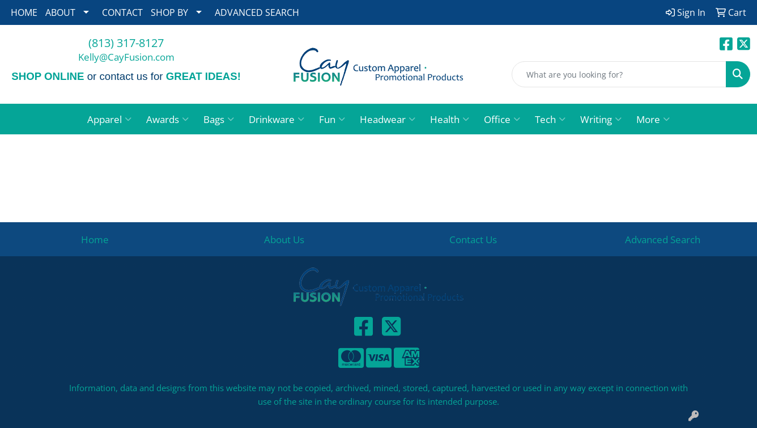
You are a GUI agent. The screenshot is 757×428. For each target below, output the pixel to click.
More (653, 119)
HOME (24, 12)
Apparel (109, 119)
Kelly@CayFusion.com (126, 56)
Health (449, 119)
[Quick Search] (619, 74)
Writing (601, 119)
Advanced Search (662, 239)
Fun (332, 119)
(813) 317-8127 (126, 42)
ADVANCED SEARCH (257, 12)
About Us (284, 239)
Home (95, 239)
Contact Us (473, 239)
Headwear (387, 119)
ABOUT (60, 12)
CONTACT (122, 12)
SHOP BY (169, 12)
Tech (550, 119)
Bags (218, 119)
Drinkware (276, 119)
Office (502, 119)
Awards (167, 119)
